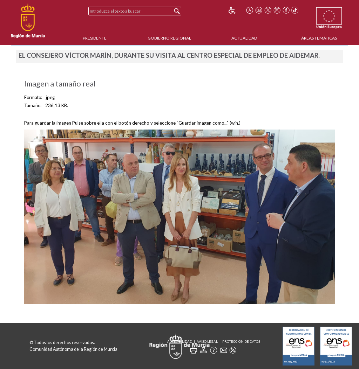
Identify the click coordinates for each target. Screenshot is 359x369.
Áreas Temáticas (319, 38)
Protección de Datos (241, 341)
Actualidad (244, 38)
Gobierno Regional (169, 38)
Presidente (95, 38)
